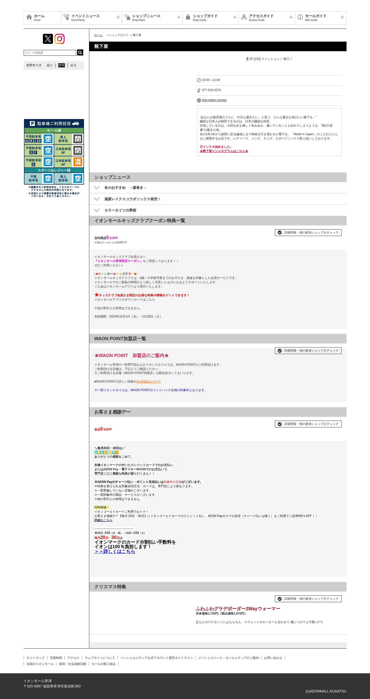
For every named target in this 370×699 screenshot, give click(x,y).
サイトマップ (35, 658)
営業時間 (56, 658)
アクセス (73, 658)
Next (184, 597)
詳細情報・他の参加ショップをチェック (311, 232)
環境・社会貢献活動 (72, 664)
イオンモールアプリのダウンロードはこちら (124, 299)
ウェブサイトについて (100, 658)
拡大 (73, 65)
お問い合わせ (273, 658)
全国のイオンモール (40, 664)
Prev (101, 597)
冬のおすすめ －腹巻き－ (125, 188)
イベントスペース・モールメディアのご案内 (228, 658)
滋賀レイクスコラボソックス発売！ (132, 199)
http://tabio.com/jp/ (214, 100)
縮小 (50, 65)
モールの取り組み (104, 664)
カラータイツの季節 (120, 210)
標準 (62, 65)
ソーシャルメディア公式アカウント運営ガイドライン (156, 658)
